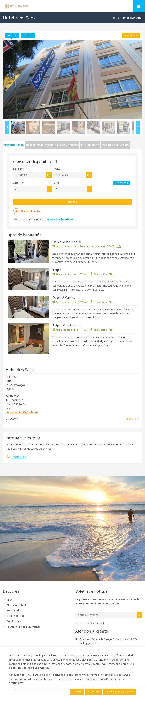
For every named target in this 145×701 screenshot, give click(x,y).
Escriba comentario (115, 145)
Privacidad (13, 610)
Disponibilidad (14, 145)
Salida (57, 168)
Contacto (19, 456)
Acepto (77, 691)
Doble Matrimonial (66, 242)
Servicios (51, 145)
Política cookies (15, 615)
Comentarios (90, 145)
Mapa (28, 35)
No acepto (93, 691)
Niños (56, 182)
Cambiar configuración (119, 691)
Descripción (34, 145)
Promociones (69, 145)
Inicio (10, 599)
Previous (7, 127)
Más (119, 246)
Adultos (18, 182)
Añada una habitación (61, 219)
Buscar (72, 202)
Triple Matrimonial (66, 325)
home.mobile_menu (139, 6)
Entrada (18, 168)
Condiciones (14, 621)
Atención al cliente (17, 605)
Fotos (12, 35)
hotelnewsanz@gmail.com (22, 412)
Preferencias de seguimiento (23, 626)
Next (138, 127)
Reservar (131, 35)
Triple (57, 270)
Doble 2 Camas (63, 297)
